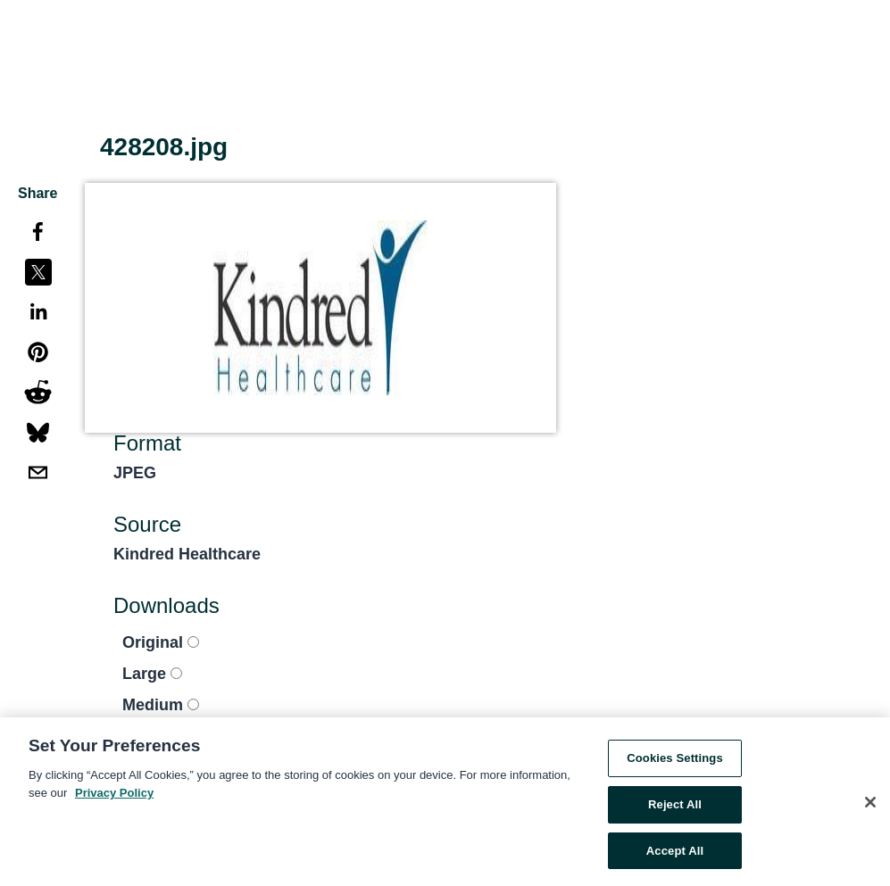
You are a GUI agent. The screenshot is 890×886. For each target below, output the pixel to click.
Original (160, 642)
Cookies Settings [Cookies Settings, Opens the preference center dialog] (675, 761)
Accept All (674, 853)
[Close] (870, 804)
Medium (160, 705)
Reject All (675, 807)
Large (152, 674)
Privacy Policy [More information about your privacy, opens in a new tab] (114, 795)
